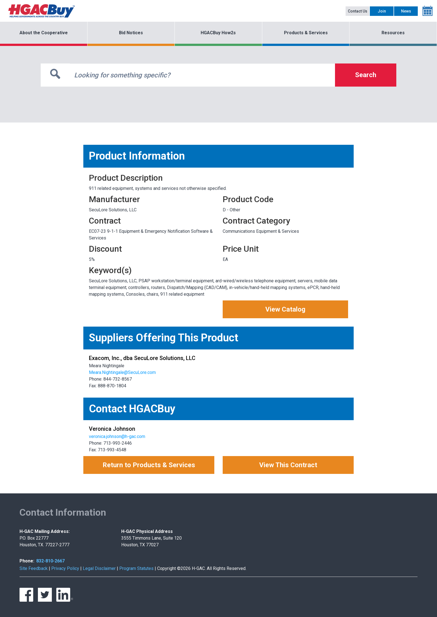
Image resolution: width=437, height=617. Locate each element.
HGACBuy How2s (218, 32)
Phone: (27, 561)
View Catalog (285, 309)
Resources (393, 32)
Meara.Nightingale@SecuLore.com (122, 372)
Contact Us (357, 11)
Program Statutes (136, 568)
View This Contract (288, 465)
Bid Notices (131, 32)
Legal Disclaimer (99, 568)
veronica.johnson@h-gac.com (117, 436)
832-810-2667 (50, 561)
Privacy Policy (65, 568)
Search (365, 75)
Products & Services (306, 32)
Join (382, 11)
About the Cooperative (44, 32)
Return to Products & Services (149, 465)
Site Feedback (34, 568)
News (406, 11)
